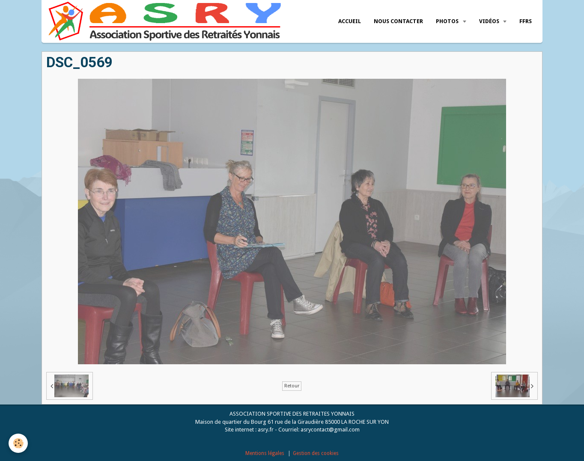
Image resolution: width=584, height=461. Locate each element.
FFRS (525, 21)
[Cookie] (18, 443)
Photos (448, 21)
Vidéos (490, 21)
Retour (291, 386)
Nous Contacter (398, 21)
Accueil (349, 21)
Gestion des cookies (316, 453)
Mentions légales (264, 453)
